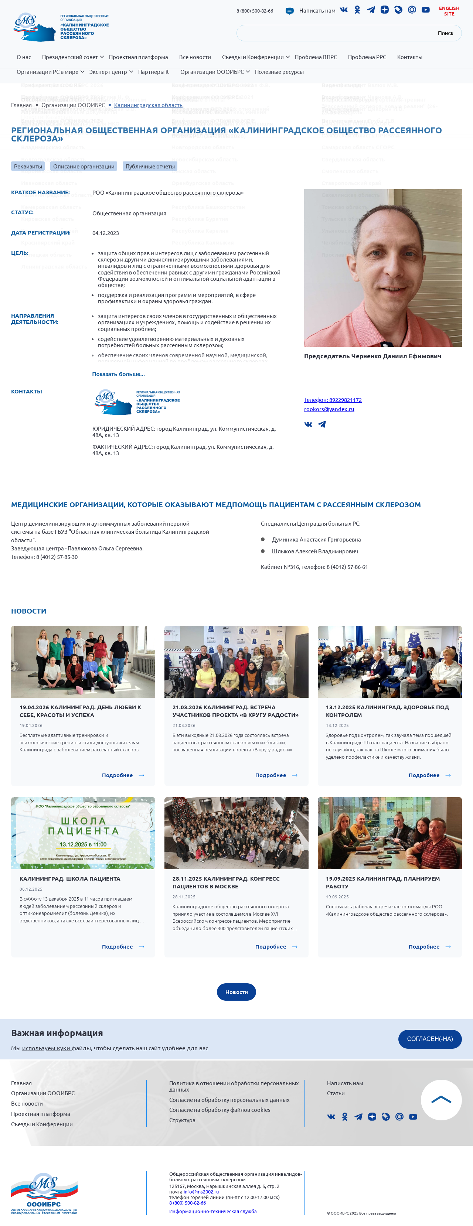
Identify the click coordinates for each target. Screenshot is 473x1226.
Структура (182, 1120)
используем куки (47, 1047)
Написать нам (317, 10)
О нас (24, 57)
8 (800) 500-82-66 (254, 10)
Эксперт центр (111, 75)
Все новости (195, 57)
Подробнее (117, 775)
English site (449, 11)
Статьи (336, 1093)
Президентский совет (72, 61)
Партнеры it (153, 71)
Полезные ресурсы (279, 71)
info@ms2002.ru (201, 1191)
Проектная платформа (138, 57)
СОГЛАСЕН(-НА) (430, 1039)
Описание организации (84, 166)
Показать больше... (118, 374)
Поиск (445, 33)
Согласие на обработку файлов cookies (219, 1109)
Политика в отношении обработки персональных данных (234, 1086)
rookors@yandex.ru (329, 409)
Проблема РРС (367, 57)
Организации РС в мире (50, 75)
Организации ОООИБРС (214, 75)
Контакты (409, 57)
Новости (236, 992)
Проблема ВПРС (316, 57)
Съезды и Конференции (255, 61)
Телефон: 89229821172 (333, 399)
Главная (21, 104)
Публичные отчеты (150, 166)
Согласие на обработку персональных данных (229, 1099)
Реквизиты (28, 166)
